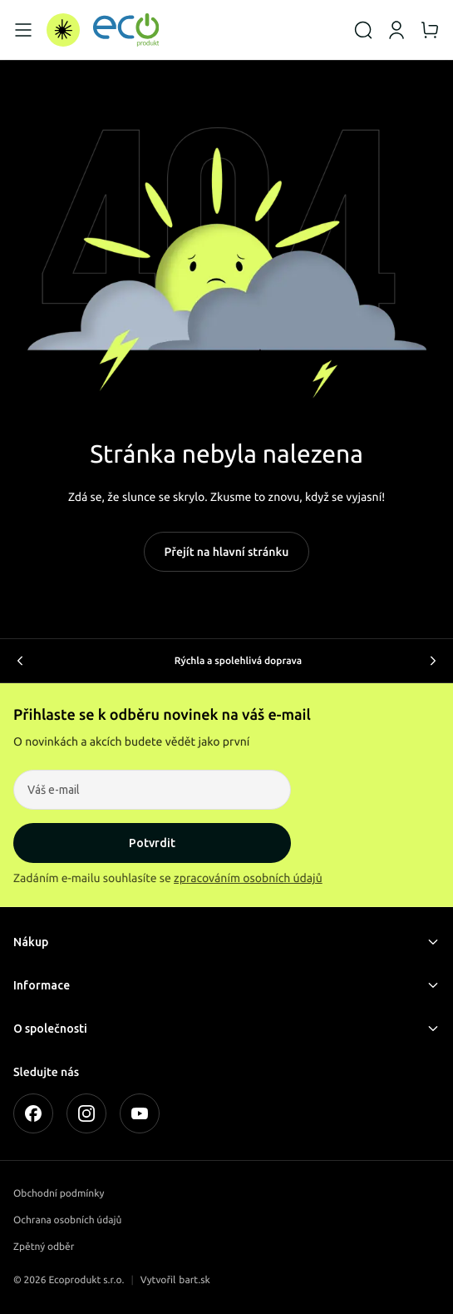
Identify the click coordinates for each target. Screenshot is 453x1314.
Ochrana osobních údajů (67, 1220)
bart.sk (194, 1280)
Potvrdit (152, 843)
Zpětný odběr (43, 1247)
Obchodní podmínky (58, 1193)
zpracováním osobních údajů (248, 878)
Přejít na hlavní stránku (227, 551)
